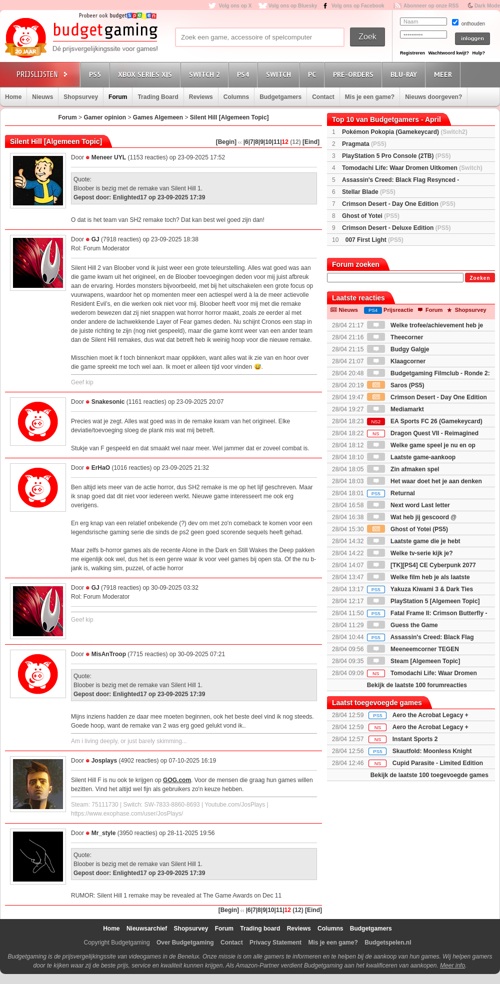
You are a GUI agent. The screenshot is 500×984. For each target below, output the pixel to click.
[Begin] (226, 141)
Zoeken (480, 278)
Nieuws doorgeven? (433, 96)
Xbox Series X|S (146, 74)
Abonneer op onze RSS (431, 5)
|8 (256, 141)
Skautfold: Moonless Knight (432, 751)
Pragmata (364, 143)
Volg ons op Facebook (358, 5)
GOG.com (177, 780)
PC (313, 74)
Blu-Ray (405, 74)
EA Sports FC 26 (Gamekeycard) (424, 421)
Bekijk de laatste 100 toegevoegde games (429, 775)
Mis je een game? (369, 96)
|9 (261, 141)
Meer (444, 74)
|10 (268, 141)
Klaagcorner (396, 361)
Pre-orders (354, 74)
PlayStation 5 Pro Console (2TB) (396, 155)
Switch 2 (206, 74)
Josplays (104, 760)
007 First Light (375, 239)
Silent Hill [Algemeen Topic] (229, 117)
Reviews (201, 96)
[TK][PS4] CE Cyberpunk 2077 (421, 565)
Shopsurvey (81, 96)
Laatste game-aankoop (411, 457)
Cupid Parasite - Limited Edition (437, 763)
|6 (246, 141)
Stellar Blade (369, 191)
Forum (117, 96)
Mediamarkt (395, 409)
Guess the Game (402, 625)
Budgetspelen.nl (387, 942)
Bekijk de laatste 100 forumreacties (417, 685)
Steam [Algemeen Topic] (413, 661)
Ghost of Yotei (371, 215)
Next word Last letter (408, 505)
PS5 (96, 74)
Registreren (412, 52)
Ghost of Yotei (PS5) (407, 529)
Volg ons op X (235, 5)
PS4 (244, 74)
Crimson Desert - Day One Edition (399, 203)
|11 (276, 141)
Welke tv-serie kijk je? (410, 553)
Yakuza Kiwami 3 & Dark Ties (420, 589)
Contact (323, 96)
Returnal (391, 493)
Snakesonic (108, 401)
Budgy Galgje (398, 349)
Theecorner (395, 337)
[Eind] (311, 141)
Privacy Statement (276, 942)
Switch (280, 74)
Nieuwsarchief (146, 928)
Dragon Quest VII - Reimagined (422, 433)
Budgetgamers (281, 96)
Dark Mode (487, 5)
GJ (96, 239)
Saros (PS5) (395, 385)
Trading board (260, 928)
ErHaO (101, 467)
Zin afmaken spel (403, 469)
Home (13, 96)
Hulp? (478, 52)
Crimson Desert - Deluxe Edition (396, 227)
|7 (251, 141)
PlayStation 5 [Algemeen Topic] (423, 601)
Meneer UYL (109, 157)
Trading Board (158, 96)
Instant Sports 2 (415, 739)
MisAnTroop (109, 654)
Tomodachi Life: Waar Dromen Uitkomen (412, 167)
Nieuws (42, 96)
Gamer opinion (105, 117)
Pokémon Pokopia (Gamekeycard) (405, 131)
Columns (236, 96)
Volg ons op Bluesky (293, 5)
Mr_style (104, 833)
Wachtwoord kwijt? (448, 52)
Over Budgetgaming (185, 942)
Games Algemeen (158, 117)
